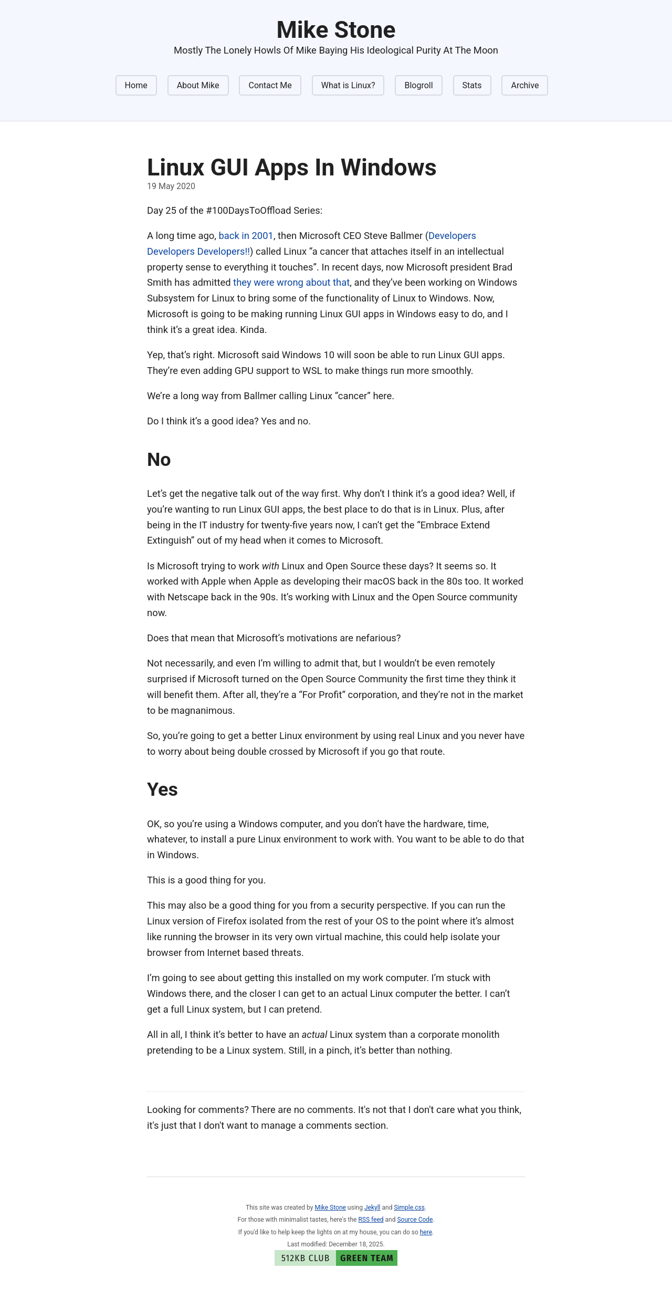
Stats (472, 85)
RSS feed (370, 1219)
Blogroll (418, 85)
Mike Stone (329, 1207)
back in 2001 (246, 235)
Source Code (415, 1219)
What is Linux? (348, 85)
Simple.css (409, 1207)
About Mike (198, 85)
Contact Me (269, 85)
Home (136, 85)
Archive (525, 85)
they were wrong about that (291, 282)
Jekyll (372, 1207)
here (426, 1232)
